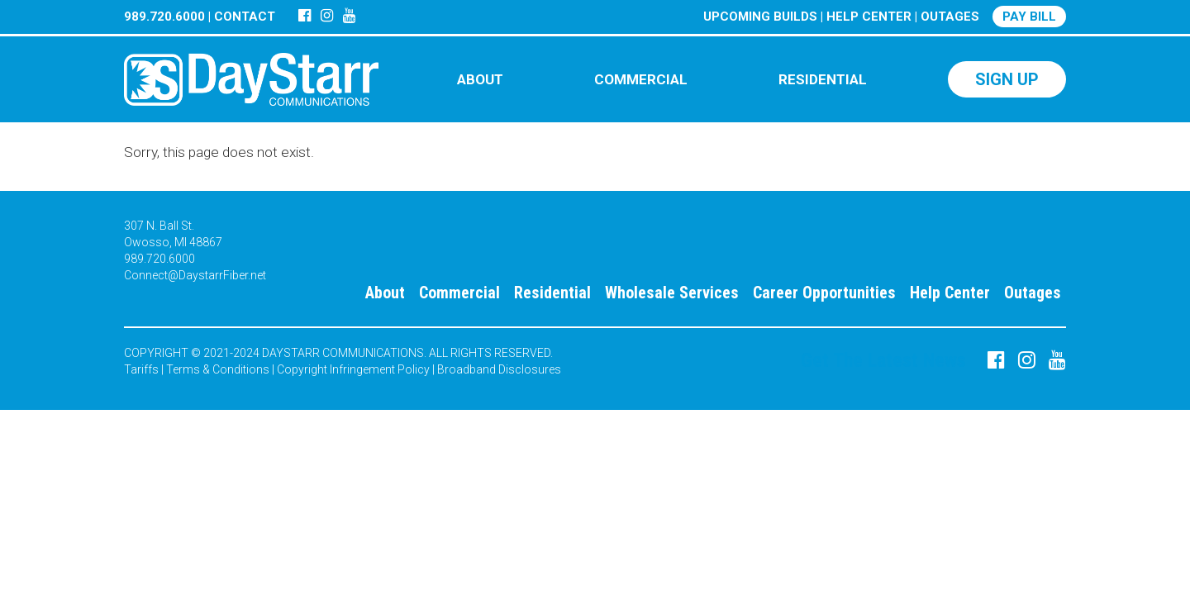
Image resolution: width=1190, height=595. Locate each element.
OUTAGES (950, 16)
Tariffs (141, 369)
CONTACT (244, 16)
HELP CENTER (869, 16)
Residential (552, 292)
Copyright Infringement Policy (353, 369)
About (385, 292)
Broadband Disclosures (499, 369)
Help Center (950, 292)
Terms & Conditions (217, 369)
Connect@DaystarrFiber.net (195, 275)
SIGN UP (1007, 79)
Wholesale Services (672, 292)
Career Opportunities (824, 292)
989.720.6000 (164, 16)
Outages (1032, 292)
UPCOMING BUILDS (760, 16)
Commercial (459, 292)
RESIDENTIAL (822, 79)
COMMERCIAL (641, 79)
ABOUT (480, 79)
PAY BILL (1029, 16)
